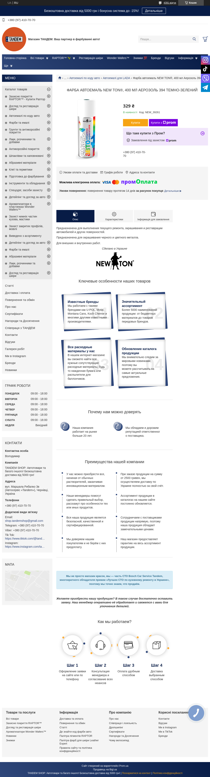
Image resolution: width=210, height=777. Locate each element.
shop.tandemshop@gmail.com (24, 520)
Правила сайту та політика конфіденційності (76, 749)
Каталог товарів (16, 89)
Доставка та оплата (71, 718)
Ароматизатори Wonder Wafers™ (26, 731)
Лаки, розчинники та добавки (22, 141)
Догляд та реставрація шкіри (23, 107)
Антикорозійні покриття (24, 149)
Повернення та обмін (20, 300)
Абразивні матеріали (22, 162)
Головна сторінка (15, 58)
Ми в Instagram (15, 356)
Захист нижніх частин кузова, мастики (23, 218)
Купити (135, 122)
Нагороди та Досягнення (22, 321)
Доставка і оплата (17, 292)
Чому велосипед (119, 740)
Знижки (10, 740)
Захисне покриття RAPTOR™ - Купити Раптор (27, 98)
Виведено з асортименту (25, 235)
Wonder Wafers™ (118, 58)
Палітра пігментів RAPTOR (76, 735)
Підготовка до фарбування (26, 176)
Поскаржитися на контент (136, 773)
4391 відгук (170, 2)
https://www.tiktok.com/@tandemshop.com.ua (25, 538)
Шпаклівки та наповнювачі (26, 155)
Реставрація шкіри (91, 58)
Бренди (156, 58)
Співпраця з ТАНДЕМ (20, 328)
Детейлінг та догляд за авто (27, 197)
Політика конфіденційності (167, 773)
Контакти (11, 334)
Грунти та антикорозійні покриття (24, 131)
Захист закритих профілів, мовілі (26, 228)
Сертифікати (14, 313)
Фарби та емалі (19, 122)
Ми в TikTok (165, 731)
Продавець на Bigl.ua (105, 769)
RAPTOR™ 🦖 (61, 58)
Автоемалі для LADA (116, 78)
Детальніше (154, 11)
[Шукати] (194, 39)
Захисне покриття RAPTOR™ (24, 723)
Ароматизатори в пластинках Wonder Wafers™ (21, 206)
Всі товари (37, 58)
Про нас (10, 306)
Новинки (11, 370)
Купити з (163, 122)
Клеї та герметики (20, 169)
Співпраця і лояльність (123, 723)
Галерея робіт (15, 349)
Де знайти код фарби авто (75, 731)
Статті (9, 285)
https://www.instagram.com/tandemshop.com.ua (25, 546)
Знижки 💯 (140, 58)
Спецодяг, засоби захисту (25, 190)
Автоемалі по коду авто (84, 78)
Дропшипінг (116, 727)
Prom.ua (123, 765)
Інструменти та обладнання (27, 183)
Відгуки (169, 58)
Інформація (185, 58)
